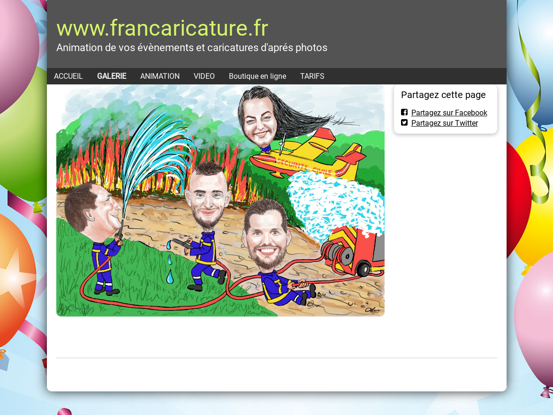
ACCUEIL (68, 76)
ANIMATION (160, 76)
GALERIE (111, 76)
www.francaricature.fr (162, 28)
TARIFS (312, 76)
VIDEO (204, 76)
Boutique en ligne (257, 76)
